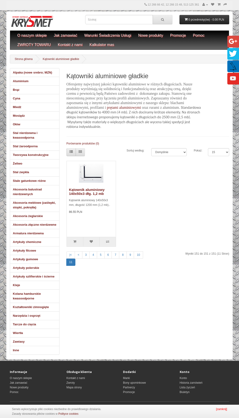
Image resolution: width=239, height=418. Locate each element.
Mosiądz (19, 115)
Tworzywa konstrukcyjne (31, 155)
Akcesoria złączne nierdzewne (34, 224)
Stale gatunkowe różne (29, 181)
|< (71, 254)
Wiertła (18, 333)
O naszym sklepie (32, 35)
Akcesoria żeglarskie (28, 216)
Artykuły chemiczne (27, 242)
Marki (126, 378)
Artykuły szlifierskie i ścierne (33, 276)
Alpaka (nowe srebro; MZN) (32, 72)
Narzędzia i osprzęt (26, 315)
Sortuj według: (135, 150)
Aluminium (20, 81)
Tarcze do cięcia (24, 324)
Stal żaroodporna (25, 146)
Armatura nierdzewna (28, 233)
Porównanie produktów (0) (83, 143)
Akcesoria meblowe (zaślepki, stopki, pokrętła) (34, 205)
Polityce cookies (68, 413)
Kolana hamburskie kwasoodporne (27, 296)
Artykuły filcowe (24, 250)
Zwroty (71, 382)
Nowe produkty (150, 35)
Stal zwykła (21, 172)
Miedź (17, 107)
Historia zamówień (191, 382)
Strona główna (24, 59)
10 (138, 254)
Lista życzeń (187, 387)
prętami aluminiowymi (124, 107)
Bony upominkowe (134, 382)
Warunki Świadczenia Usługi (107, 35)
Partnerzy (129, 387)
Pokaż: (197, 150)
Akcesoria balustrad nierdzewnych (27, 192)
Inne (16, 350)
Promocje (178, 35)
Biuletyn (185, 392)
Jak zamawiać (65, 35)
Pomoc (198, 35)
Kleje (16, 285)
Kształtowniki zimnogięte (31, 307)
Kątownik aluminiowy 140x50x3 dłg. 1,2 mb (87, 192)
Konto (183, 378)
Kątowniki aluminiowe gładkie (61, 59)
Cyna (16, 98)
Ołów (16, 124)
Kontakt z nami (70, 45)
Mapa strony (74, 387)
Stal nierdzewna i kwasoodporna (25, 135)
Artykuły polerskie (26, 268)
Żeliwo (17, 163)
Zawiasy (19, 341)
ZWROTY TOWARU (34, 45)
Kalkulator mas (101, 45)
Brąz (16, 89)
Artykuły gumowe (25, 259)
